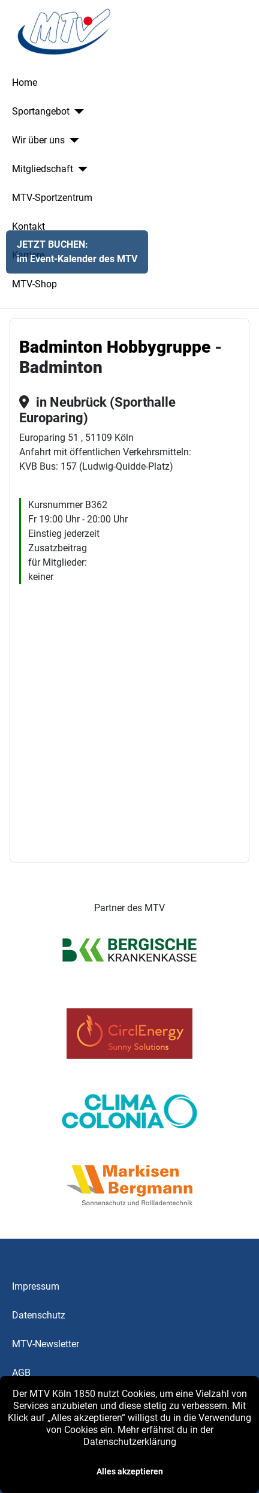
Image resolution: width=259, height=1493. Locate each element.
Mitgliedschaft (42, 169)
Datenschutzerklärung (129, 1441)
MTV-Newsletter (45, 1344)
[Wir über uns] (72, 140)
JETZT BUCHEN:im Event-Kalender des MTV (77, 252)
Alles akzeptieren (130, 1471)
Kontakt (28, 226)
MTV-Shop (34, 284)
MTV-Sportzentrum (52, 197)
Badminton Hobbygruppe (114, 347)
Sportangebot (41, 111)
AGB (21, 1372)
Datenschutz (38, 1315)
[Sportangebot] (77, 111)
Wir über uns (38, 140)
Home (24, 82)
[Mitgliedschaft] (80, 169)
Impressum (35, 1286)
